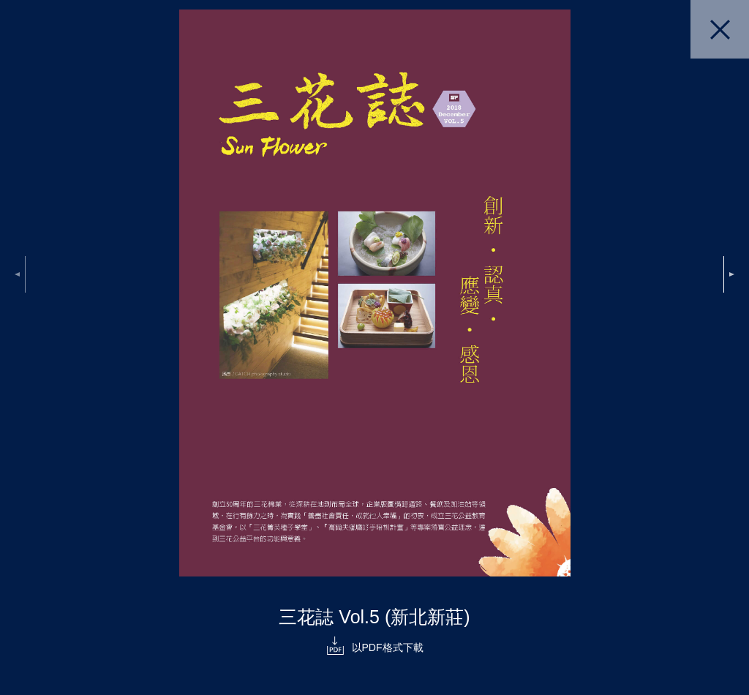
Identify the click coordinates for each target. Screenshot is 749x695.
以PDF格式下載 (388, 647)
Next (728, 274)
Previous (20, 274)
